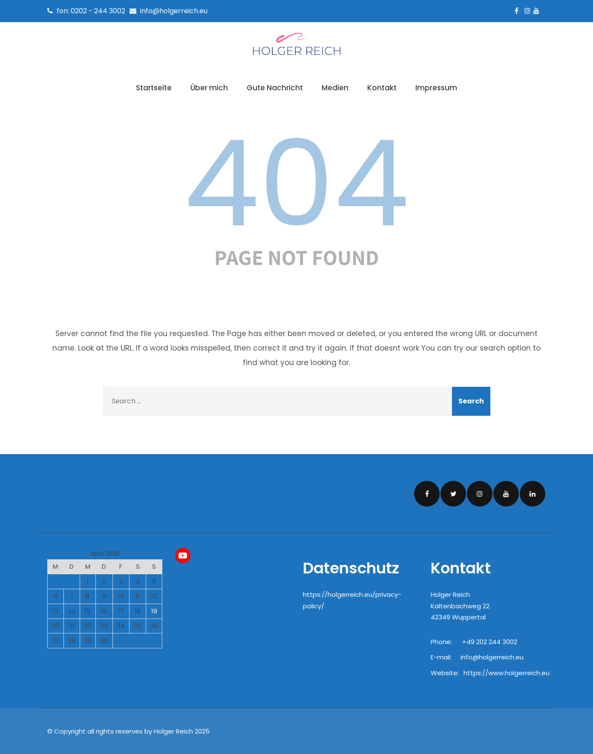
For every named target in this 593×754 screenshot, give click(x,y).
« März (101, 652)
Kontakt (382, 88)
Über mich (209, 88)
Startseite (154, 88)
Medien (335, 88)
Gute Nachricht (275, 88)
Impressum (436, 88)
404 (296, 183)
